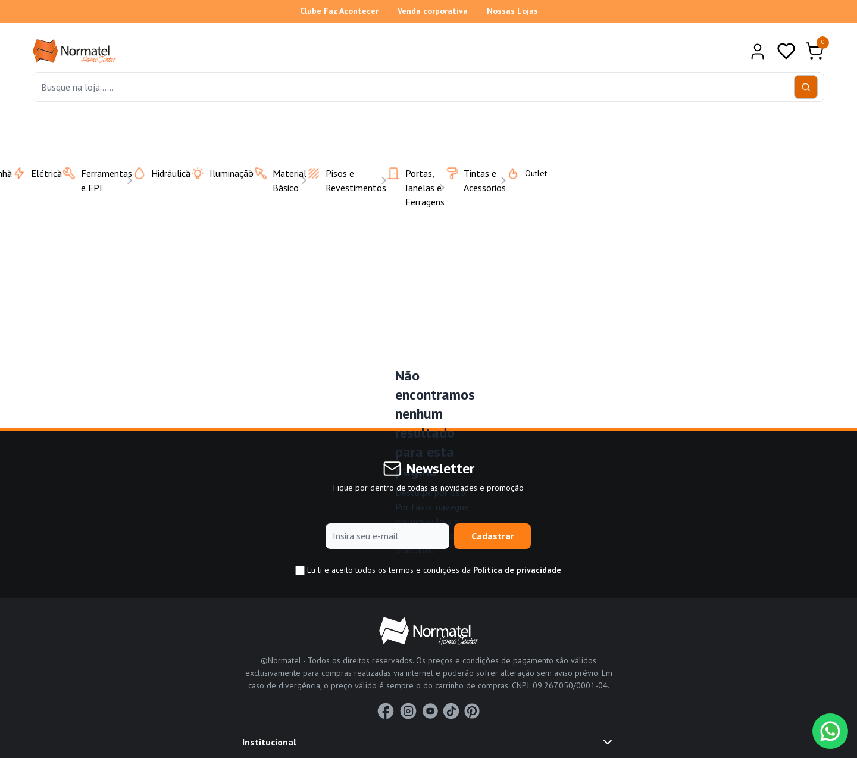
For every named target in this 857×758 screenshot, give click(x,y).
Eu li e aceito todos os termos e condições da (428, 570)
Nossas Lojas (512, 10)
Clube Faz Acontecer (339, 10)
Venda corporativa (433, 10)
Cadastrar (492, 536)
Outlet (519, 173)
